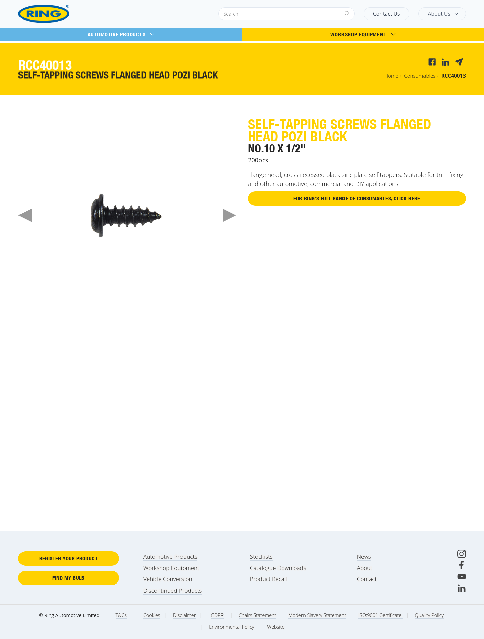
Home (391, 75)
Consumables (419, 75)
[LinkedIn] (461, 588)
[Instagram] (461, 554)
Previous (25, 215)
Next (229, 215)
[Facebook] (461, 565)
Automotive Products (121, 34)
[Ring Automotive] (60, 14)
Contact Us (386, 13)
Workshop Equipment (362, 34)
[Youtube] (461, 576)
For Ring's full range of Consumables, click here (356, 198)
